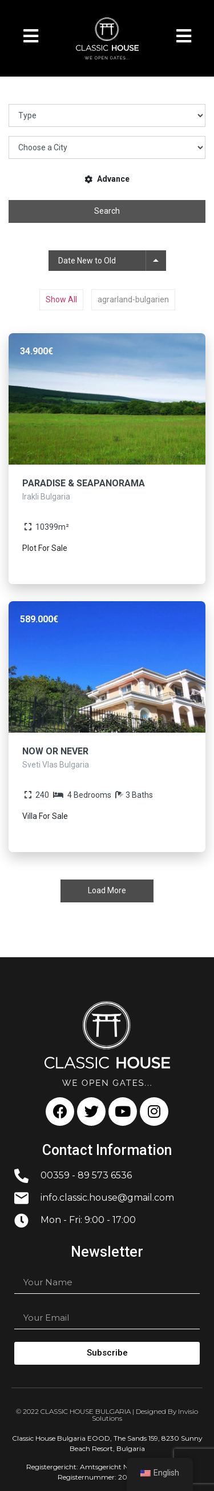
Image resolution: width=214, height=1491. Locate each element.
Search (107, 210)
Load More (107, 890)
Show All (61, 299)
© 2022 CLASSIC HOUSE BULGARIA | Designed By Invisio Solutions (107, 1414)
